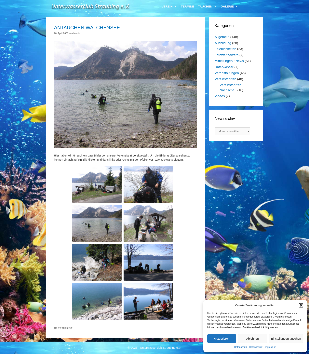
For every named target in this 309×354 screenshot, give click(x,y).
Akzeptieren (221, 338)
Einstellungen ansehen (286, 338)
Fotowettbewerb (226, 55)
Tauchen (208, 6)
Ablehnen (252, 338)
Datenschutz (241, 347)
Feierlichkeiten (225, 49)
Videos (220, 96)
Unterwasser (224, 67)
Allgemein (222, 37)
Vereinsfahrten (65, 327)
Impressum (270, 347)
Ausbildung (223, 43)
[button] (301, 305)
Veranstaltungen (227, 73)
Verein (170, 6)
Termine (187, 6)
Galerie (230, 6)
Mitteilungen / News (229, 61)
